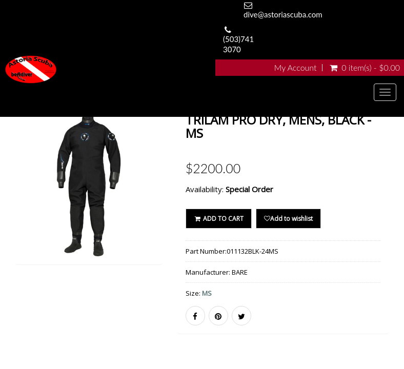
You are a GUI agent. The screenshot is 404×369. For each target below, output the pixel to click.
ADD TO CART (219, 218)
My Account (295, 67)
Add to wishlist (288, 218)
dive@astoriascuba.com (283, 14)
